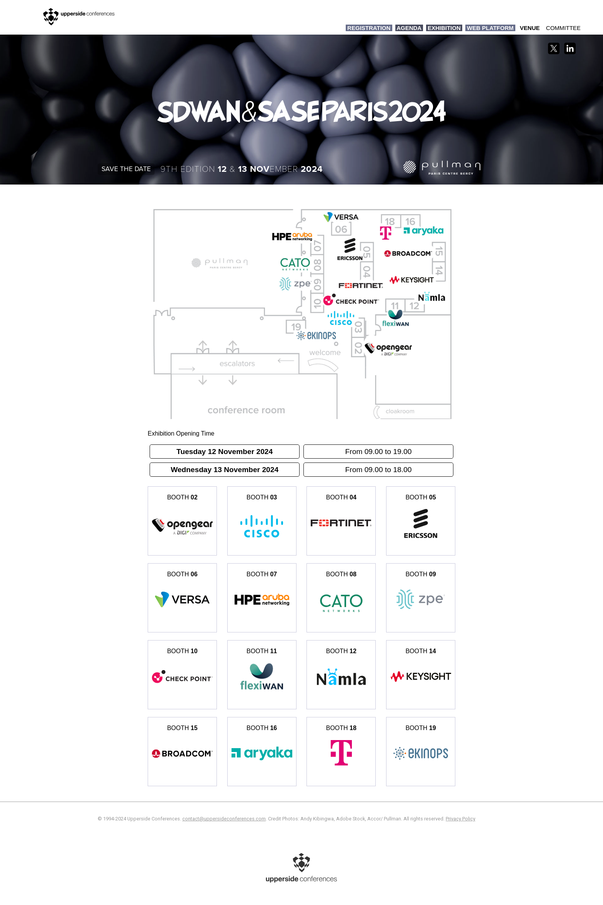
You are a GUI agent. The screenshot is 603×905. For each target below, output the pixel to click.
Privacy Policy (460, 819)
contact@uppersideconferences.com (224, 819)
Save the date (126, 169)
